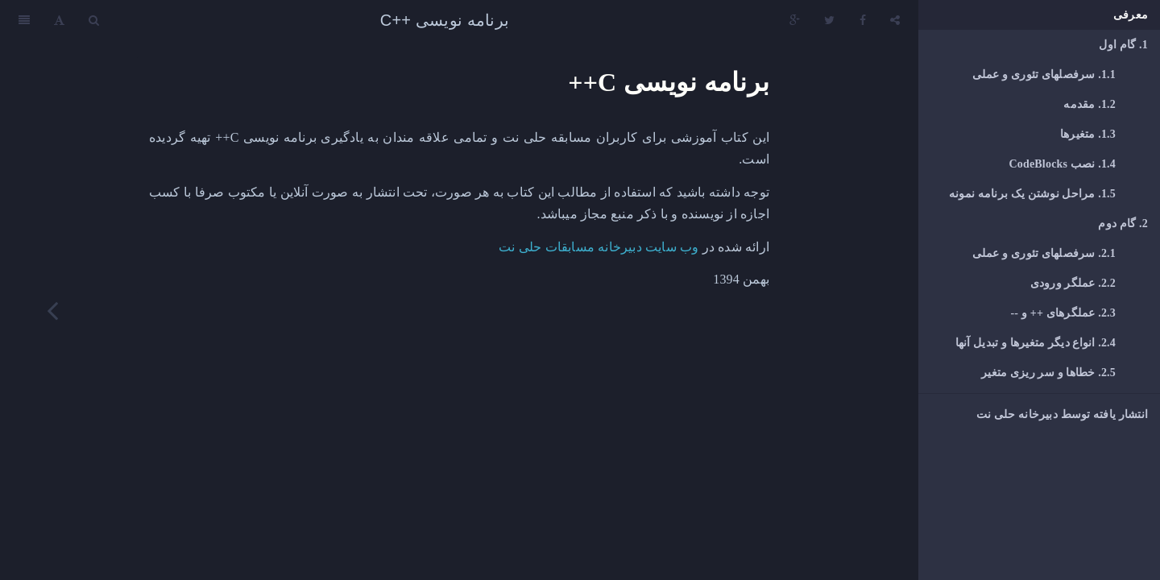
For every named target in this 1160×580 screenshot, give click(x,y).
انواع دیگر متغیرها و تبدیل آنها (1035, 343)
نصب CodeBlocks (1062, 164)
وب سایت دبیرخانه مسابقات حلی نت (598, 247)
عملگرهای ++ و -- (1063, 313)
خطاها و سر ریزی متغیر (1048, 373)
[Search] (94, 20)
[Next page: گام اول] (52, 310)
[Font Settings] (59, 20)
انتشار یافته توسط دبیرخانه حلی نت (1062, 414)
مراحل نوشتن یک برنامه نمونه (1032, 194)
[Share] (895, 20)
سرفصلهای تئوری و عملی (1044, 74)
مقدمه (1089, 104)
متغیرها (1088, 134)
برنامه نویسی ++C (444, 20)
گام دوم (1123, 224)
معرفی (1130, 15)
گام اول (1123, 45)
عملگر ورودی (1073, 283)
